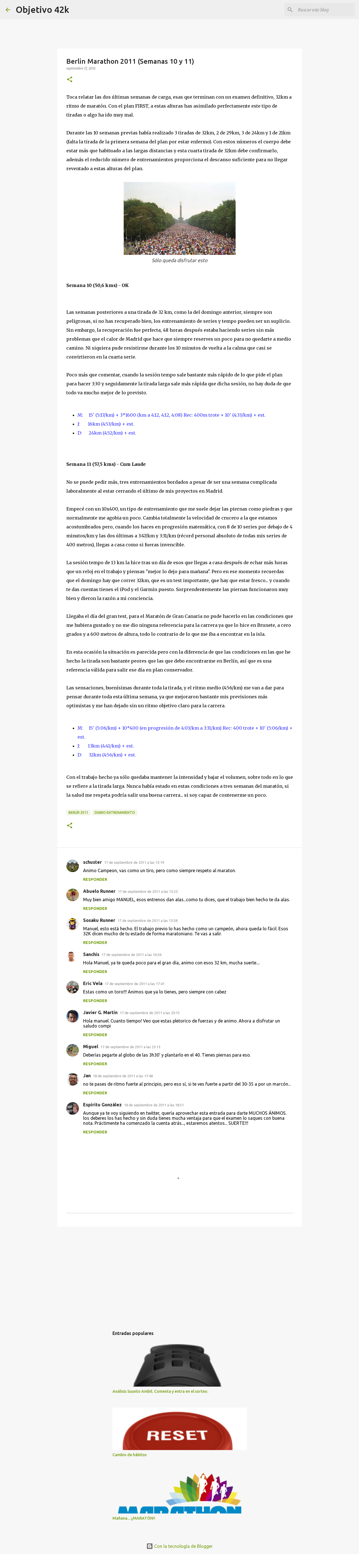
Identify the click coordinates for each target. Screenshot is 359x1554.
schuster (92, 862)
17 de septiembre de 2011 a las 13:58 (147, 920)
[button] (69, 80)
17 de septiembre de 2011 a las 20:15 (150, 1013)
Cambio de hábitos (129, 1455)
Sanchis (91, 954)
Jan (87, 1075)
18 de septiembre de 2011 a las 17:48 (123, 1076)
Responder (95, 879)
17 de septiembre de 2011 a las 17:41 (135, 984)
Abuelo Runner (99, 891)
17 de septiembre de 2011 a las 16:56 (131, 955)
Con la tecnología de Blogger (179, 1546)
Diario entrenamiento (115, 812)
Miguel (90, 1046)
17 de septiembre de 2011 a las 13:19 (134, 862)
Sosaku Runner (99, 920)
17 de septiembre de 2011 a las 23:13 (130, 1047)
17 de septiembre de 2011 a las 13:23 (148, 891)
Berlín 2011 (78, 812)
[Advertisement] (179, 1274)
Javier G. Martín (100, 1012)
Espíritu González (102, 1104)
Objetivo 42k (42, 9)
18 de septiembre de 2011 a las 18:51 (154, 1105)
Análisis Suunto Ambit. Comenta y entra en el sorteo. (160, 1391)
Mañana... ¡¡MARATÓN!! (133, 1518)
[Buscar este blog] (325, 9)
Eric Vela (92, 983)
